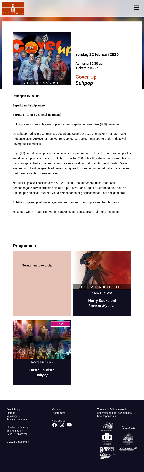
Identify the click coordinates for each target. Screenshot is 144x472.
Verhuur (56, 409)
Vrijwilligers (13, 416)
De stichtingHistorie (13, 411)
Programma (58, 413)
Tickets (60, 324)
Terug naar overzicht (37, 265)
